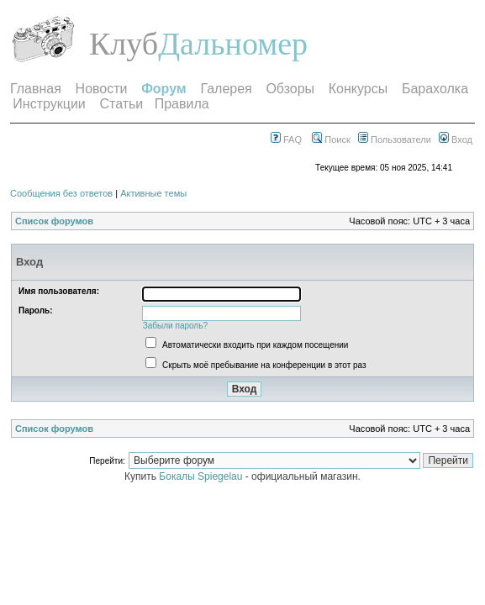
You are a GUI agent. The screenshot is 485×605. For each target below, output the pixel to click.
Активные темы (153, 193)
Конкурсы (358, 89)
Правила (182, 104)
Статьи (121, 104)
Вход (455, 139)
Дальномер (233, 43)
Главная (35, 89)
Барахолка (435, 89)
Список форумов (54, 221)
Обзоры (290, 89)
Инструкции (49, 104)
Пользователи (394, 139)
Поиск (331, 139)
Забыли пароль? (175, 325)
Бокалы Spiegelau (202, 476)
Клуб (123, 43)
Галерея (225, 89)
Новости (102, 89)
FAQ (286, 139)
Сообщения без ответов (61, 193)
